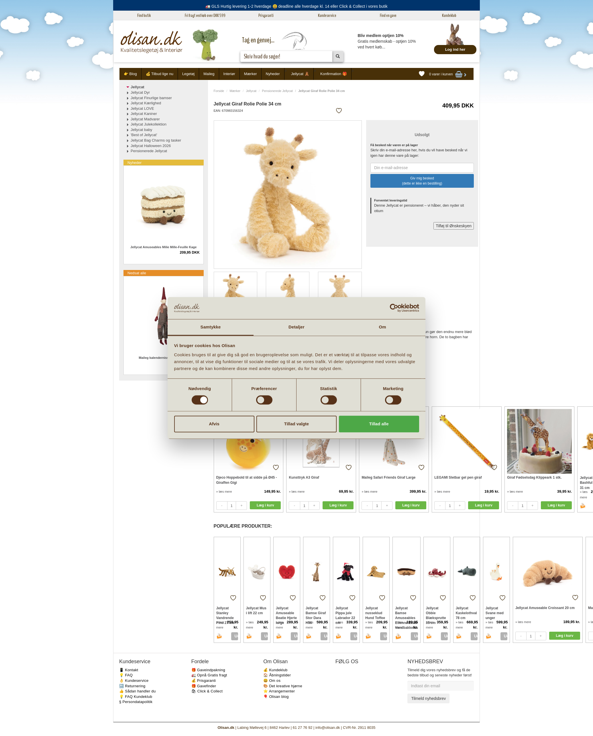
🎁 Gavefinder (203, 686)
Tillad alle (378, 423)
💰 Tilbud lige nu (159, 74)
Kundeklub (449, 15)
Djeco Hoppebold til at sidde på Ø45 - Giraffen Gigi (246, 479)
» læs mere (224, 491)
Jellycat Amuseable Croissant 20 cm (545, 608)
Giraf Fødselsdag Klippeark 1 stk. (534, 477)
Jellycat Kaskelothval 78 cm (466, 613)
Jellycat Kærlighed (146, 103)
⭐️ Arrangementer (279, 691)
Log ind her (455, 49)
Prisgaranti (266, 15)
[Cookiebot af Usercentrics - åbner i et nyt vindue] (394, 308)
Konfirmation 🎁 (333, 74)
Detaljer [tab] (296, 326)
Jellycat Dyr (140, 92)
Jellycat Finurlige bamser (151, 98)
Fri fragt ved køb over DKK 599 (205, 15)
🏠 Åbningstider (277, 675)
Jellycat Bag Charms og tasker (156, 140)
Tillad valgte (296, 423)
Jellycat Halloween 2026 (151, 146)
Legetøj (188, 74)
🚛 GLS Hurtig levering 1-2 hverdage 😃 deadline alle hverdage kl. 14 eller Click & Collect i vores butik (296, 6)
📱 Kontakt (128, 670)
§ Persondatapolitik (135, 702)
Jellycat (251, 91)
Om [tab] (382, 326)
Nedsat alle (136, 273)
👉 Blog (130, 74)
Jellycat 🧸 (300, 74)
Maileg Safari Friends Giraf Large (388, 477)
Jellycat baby (141, 130)
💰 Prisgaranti (203, 680)
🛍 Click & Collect (207, 691)
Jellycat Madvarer (145, 119)
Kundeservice (327, 15)
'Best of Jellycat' (144, 135)
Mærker (250, 74)
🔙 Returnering (132, 686)
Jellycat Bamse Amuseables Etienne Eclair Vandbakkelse (406, 613)
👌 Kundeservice (134, 680)
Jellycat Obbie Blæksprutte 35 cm (436, 613)
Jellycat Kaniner (144, 113)
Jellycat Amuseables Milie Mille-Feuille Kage (163, 247)
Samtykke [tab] (211, 326)
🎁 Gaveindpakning (208, 670)
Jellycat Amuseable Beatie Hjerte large (286, 613)
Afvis (214, 423)
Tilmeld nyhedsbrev (428, 698)
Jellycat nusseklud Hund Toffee (375, 613)
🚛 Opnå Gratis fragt (209, 675)
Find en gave (388, 15)
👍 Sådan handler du (137, 691)
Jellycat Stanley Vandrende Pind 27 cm (225, 613)
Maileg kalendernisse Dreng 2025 (163, 357)
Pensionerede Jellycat (277, 91)
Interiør (229, 74)
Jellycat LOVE (142, 108)
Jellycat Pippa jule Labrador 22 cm (345, 613)
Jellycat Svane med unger (495, 613)
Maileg (208, 74)
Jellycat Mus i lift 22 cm (256, 610)
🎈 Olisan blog (276, 696)
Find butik (144, 15)
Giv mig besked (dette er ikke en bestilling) (422, 180)
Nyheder (273, 74)
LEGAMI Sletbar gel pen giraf (458, 477)
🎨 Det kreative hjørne (282, 686)
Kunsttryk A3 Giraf (304, 477)
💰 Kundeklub (275, 670)
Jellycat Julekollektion (148, 124)
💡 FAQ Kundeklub (135, 696)
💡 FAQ (126, 675)
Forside (219, 91)
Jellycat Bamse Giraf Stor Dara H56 (316, 613)
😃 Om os (271, 680)
